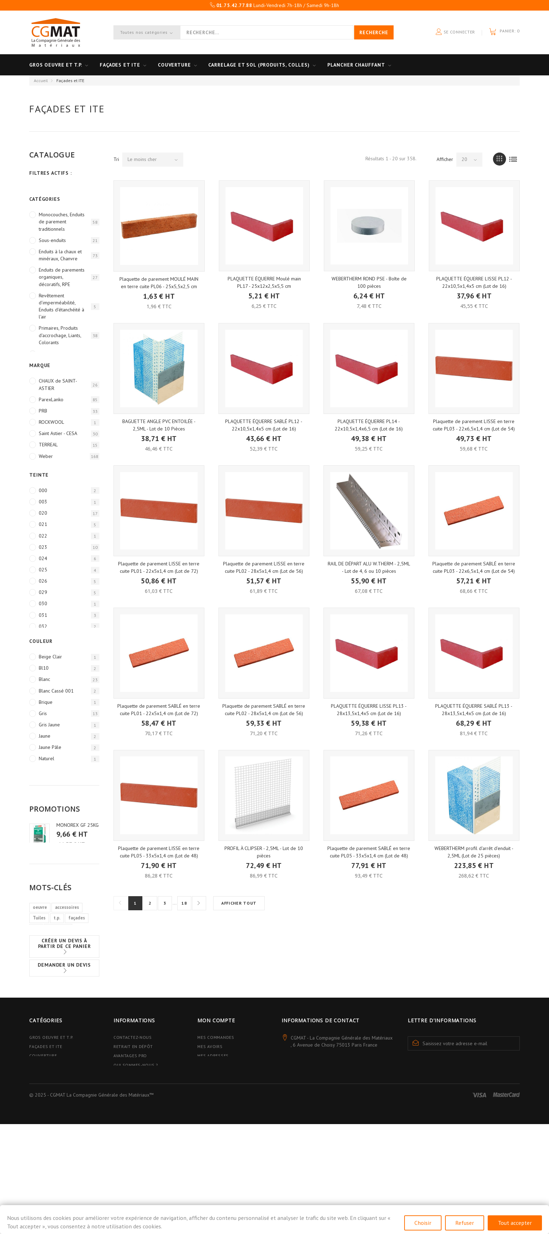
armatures (58, 959)
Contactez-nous (132, 1099)
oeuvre (40, 938)
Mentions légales (134, 1152)
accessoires (67, 938)
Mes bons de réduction (224, 1143)
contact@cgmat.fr (328, 1131)
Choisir (422, 1222)
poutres (41, 980)
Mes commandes (215, 1099)
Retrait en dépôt (133, 1108)
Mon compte (216, 1082)
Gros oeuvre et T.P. (55, 65)
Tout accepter (515, 1222)
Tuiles (39, 948)
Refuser (464, 1222)
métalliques (72, 970)
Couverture (174, 65)
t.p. (57, 948)
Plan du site (127, 1170)
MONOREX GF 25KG (77, 825)
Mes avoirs (209, 1108)
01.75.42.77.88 (348, 1119)
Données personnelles (140, 1161)
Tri (116, 159)
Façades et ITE (120, 65)
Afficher (445, 159)
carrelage (42, 970)
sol (36, 959)
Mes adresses (213, 1117)
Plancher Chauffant (356, 65)
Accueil (41, 80)
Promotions (54, 809)
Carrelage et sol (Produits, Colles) (258, 65)
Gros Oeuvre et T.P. (51, 1099)
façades (76, 948)
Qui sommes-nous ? (135, 1126)
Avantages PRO (130, 1117)
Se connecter (455, 32)
